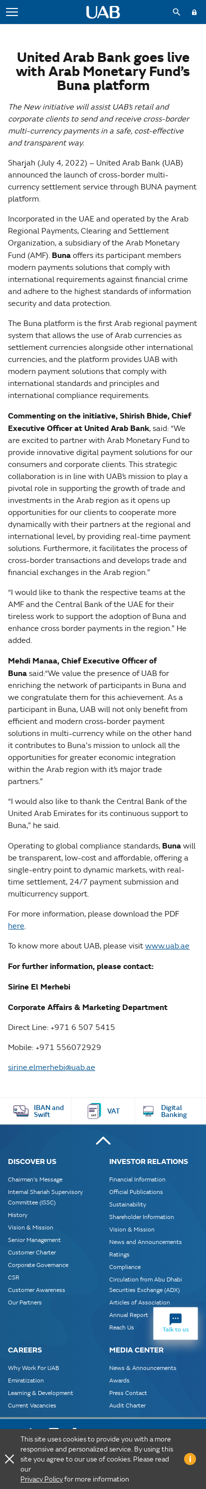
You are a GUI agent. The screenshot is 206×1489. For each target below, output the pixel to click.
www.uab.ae (167, 945)
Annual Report (128, 1314)
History (17, 1214)
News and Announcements (145, 1242)
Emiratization (26, 1380)
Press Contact (128, 1392)
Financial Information (137, 1179)
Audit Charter (127, 1405)
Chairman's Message (35, 1179)
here (16, 925)
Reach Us (121, 1327)
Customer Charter (32, 1252)
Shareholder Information (141, 1216)
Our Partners (25, 1302)
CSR (13, 1277)
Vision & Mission (30, 1227)
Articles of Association (139, 1302)
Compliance (125, 1266)
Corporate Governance (38, 1264)
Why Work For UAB (33, 1368)
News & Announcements (143, 1368)
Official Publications (136, 1192)
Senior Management (34, 1240)
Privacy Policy (41, 1479)
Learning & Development (40, 1392)
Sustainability (127, 1204)
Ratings (119, 1254)
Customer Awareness (36, 1290)
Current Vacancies (32, 1405)
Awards (119, 1380)
